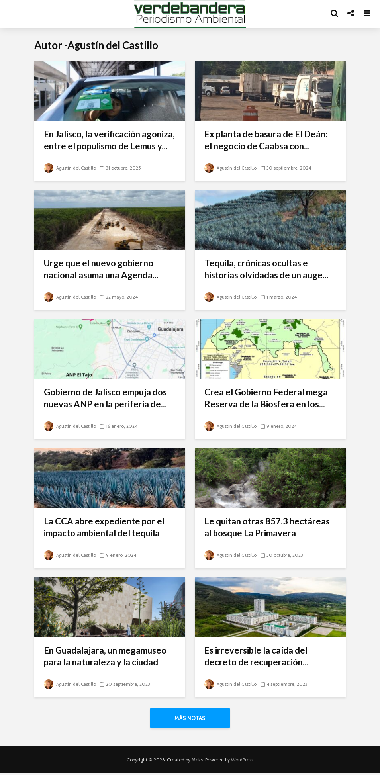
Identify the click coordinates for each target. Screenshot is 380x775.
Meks (197, 761)
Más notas (190, 718)
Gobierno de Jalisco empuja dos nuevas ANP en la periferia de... (105, 398)
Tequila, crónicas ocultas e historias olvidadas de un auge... (266, 269)
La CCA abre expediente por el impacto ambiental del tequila (104, 527)
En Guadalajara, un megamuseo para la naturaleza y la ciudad (105, 656)
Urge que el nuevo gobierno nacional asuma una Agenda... (101, 269)
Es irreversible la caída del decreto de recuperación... (256, 656)
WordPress (242, 761)
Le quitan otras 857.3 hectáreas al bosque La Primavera (267, 527)
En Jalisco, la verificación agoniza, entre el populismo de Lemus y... (109, 140)
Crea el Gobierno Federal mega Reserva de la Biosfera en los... (266, 398)
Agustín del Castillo (71, 168)
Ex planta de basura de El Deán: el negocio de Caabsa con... (265, 140)
